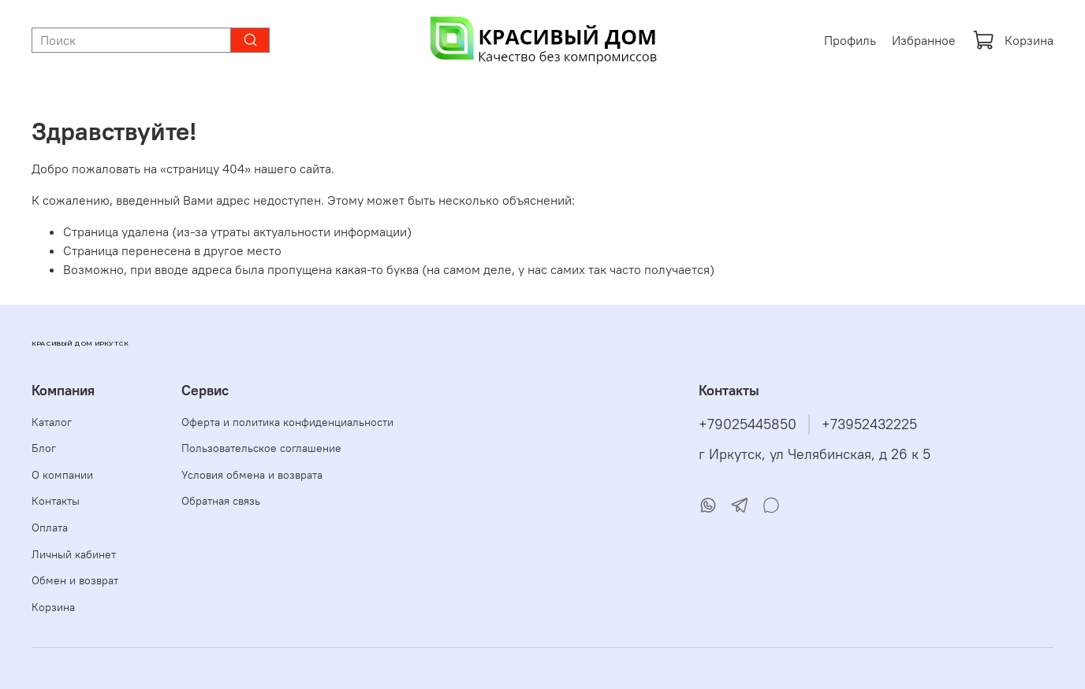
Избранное (924, 40)
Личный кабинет (74, 554)
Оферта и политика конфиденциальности (287, 422)
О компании (62, 475)
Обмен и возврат (75, 580)
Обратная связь (220, 501)
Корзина (1012, 40)
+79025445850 (747, 424)
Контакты (56, 501)
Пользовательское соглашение (261, 448)
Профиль (850, 40)
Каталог (52, 422)
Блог (44, 448)
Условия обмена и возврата (252, 475)
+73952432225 (869, 424)
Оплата (50, 527)
